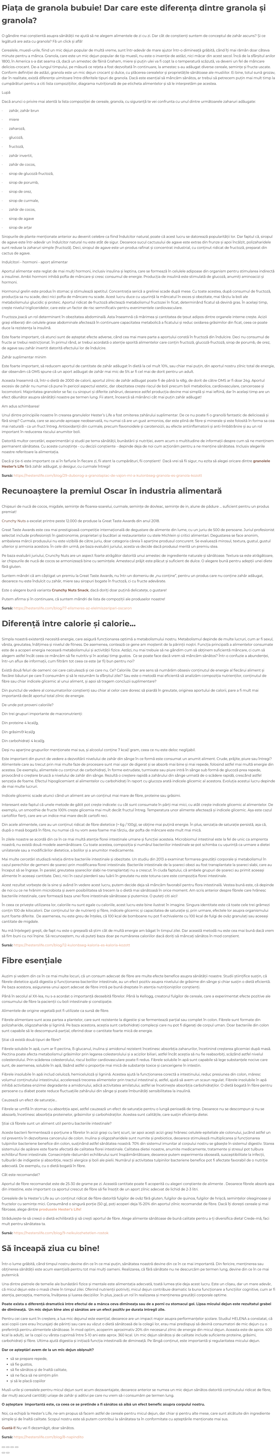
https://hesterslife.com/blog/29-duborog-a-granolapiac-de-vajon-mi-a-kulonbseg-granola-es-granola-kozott (108, 476)
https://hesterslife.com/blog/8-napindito (49, 1437)
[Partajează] (12, 1447)
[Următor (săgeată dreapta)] (8, 1452)
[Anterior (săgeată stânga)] (3, 1452)
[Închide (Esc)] (16, 1447)
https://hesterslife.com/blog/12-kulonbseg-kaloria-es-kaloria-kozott (72, 945)
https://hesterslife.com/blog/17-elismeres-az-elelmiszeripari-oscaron (73, 608)
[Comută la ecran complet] (8, 1447)
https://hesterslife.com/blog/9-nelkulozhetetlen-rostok (61, 1233)
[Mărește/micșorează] (3, 1447)
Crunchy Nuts (14, 521)
